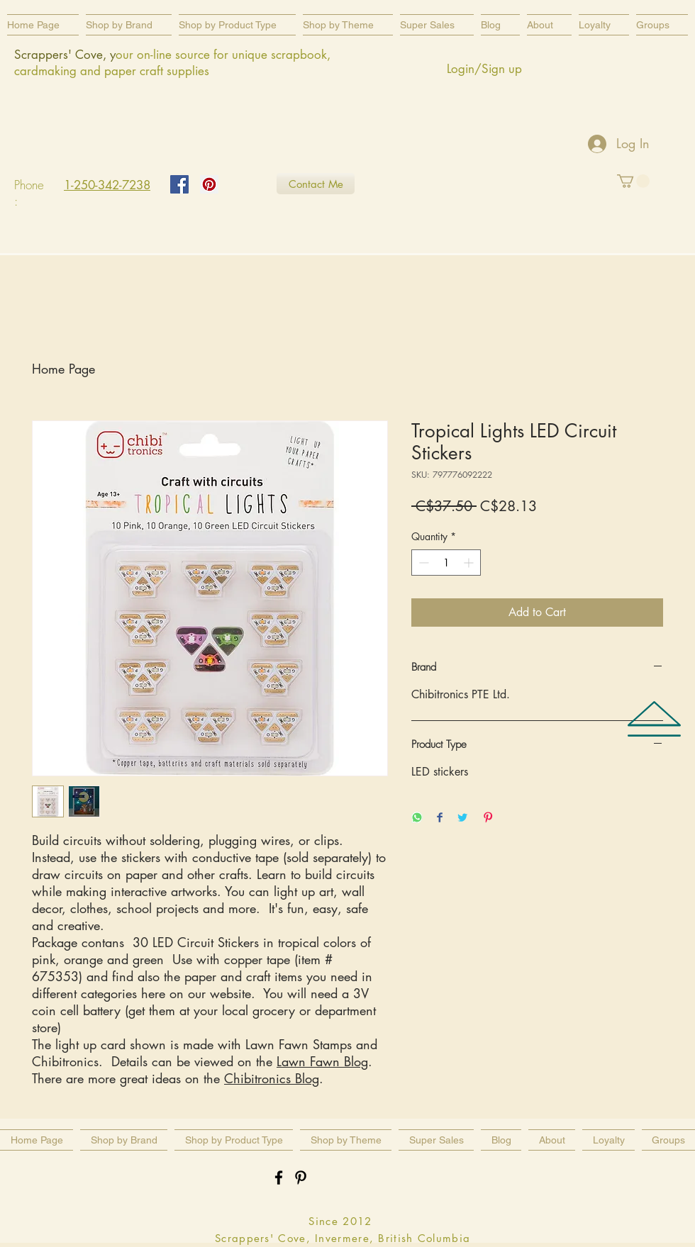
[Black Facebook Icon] (278, 1177)
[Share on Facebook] (440, 818)
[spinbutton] (446, 562)
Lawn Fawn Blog (322, 1061)
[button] (237, 24)
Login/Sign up (484, 69)
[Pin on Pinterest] (488, 818)
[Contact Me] (316, 183)
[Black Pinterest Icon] (300, 1177)
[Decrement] (422, 562)
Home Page (63, 368)
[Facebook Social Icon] (179, 184)
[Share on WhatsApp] (417, 818)
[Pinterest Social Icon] (209, 184)
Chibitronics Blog (271, 1078)
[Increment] (470, 562)
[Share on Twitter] (462, 818)
